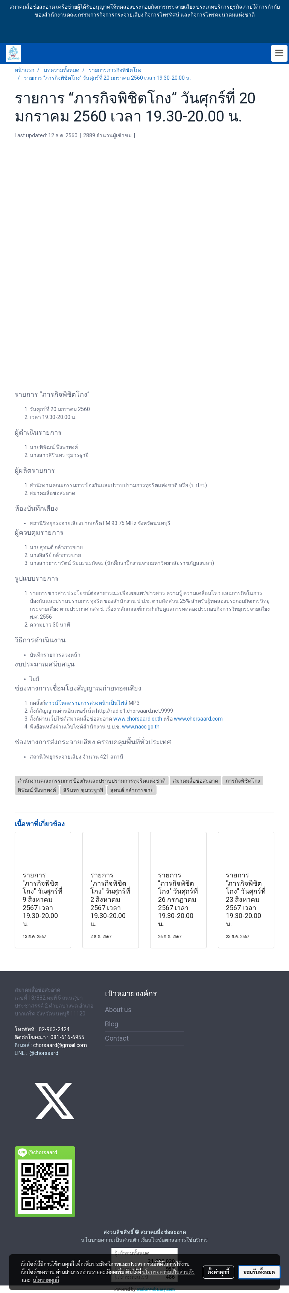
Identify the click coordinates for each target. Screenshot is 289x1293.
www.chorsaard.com (198, 719)
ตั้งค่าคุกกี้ (218, 1272)
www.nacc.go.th (141, 727)
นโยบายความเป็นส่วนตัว (168, 1272)
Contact (117, 1038)
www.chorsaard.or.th (137, 719)
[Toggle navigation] (279, 53)
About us (118, 1010)
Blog (111, 1024)
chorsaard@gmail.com (60, 1045)
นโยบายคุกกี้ (46, 1279)
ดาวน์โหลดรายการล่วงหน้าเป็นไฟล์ (86, 703)
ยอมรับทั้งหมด (259, 1272)
